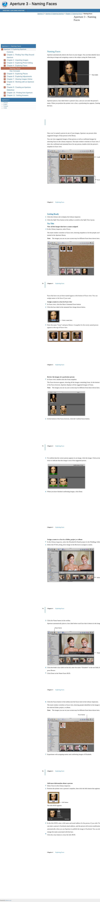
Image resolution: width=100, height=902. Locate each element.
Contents (10, 52)
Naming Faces (15, 68)
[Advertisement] (54, 30)
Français (5, 106)
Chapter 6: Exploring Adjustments (19, 76)
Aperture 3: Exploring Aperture (13, 10)
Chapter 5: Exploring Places (17, 74)
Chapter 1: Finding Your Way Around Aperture (20, 56)
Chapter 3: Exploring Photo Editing (20, 63)
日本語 (5, 108)
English (5, 104)
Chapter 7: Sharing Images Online (19, 79)
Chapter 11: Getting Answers (17, 95)
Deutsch (5, 102)
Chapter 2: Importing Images (17, 60)
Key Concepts (15, 71)
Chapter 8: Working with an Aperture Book (20, 83)
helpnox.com (8, 900)
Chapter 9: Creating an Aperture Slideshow (19, 88)
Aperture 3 (5, 4)
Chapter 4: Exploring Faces (74, 14)
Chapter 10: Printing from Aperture (19, 93)
